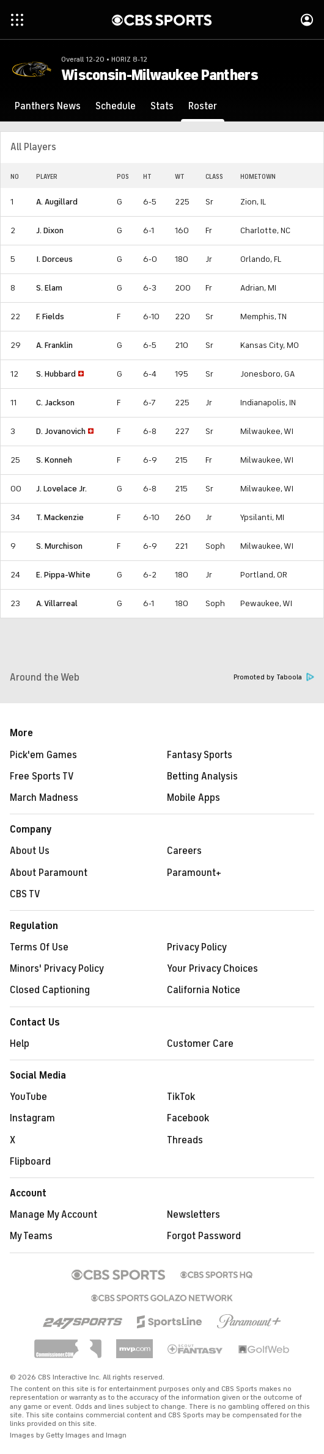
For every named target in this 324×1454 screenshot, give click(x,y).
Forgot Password (204, 1236)
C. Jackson (55, 402)
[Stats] (162, 106)
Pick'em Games (43, 755)
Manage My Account (53, 1215)
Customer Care (200, 1044)
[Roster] (202, 106)
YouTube (28, 1097)
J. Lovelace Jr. (61, 488)
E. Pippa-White (63, 575)
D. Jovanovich (61, 431)
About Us (30, 851)
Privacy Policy (197, 947)
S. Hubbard (56, 374)
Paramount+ (194, 873)
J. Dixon (50, 230)
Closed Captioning (50, 990)
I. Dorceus (54, 259)
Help (19, 1044)
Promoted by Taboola (274, 677)
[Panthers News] (47, 106)
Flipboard (30, 1162)
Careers (184, 851)
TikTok (181, 1097)
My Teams (31, 1236)
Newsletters (193, 1215)
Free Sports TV (42, 776)
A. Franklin (54, 345)
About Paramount (48, 873)
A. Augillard (57, 202)
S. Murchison (59, 546)
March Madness (44, 798)
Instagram (32, 1118)
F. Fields (50, 316)
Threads (185, 1140)
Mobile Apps (193, 798)
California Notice (203, 990)
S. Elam (49, 288)
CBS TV (25, 894)
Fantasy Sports (199, 755)
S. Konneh (54, 460)
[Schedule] (115, 106)
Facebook (188, 1118)
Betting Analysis (202, 776)
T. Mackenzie (60, 517)
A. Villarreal (57, 603)
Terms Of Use (39, 947)
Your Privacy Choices (212, 969)
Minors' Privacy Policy (57, 969)
